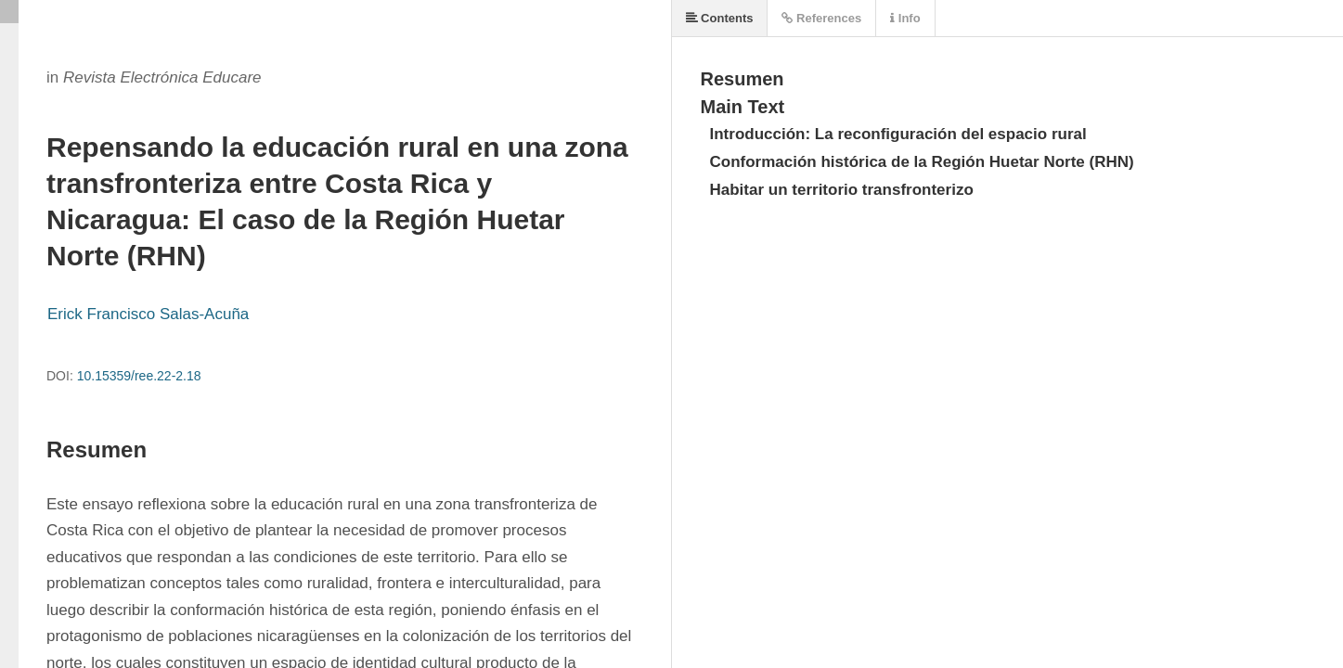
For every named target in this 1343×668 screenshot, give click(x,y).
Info (905, 18)
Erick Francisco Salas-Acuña (148, 314)
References (821, 18)
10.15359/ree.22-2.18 (139, 375)
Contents (720, 18)
